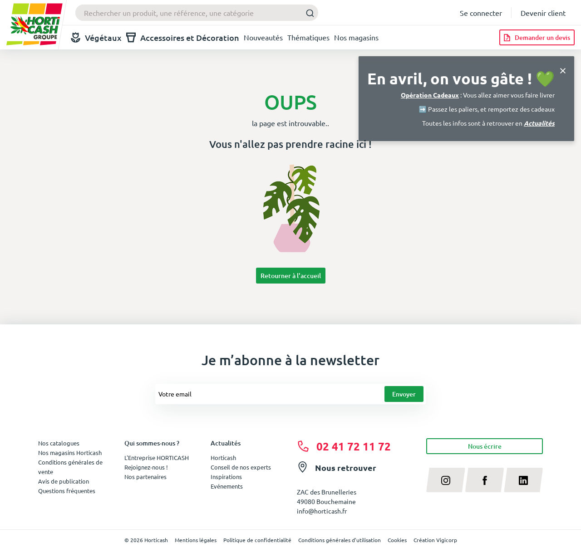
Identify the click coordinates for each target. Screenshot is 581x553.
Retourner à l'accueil (291, 275)
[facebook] (484, 480)
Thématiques (308, 37)
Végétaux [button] (96, 37)
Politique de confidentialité (257, 539)
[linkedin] (523, 480)
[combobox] (196, 13)
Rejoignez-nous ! (146, 467)
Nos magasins (356, 37)
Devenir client (543, 12)
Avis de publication (63, 481)
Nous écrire (485, 446)
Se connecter (481, 12)
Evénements (227, 486)
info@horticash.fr (322, 511)
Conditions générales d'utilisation (339, 539)
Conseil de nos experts (241, 467)
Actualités (539, 123)
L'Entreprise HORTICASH (156, 457)
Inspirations (226, 476)
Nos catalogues (58, 443)
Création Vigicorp (435, 539)
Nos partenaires (145, 476)
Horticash (223, 457)
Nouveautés (263, 37)
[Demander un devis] (537, 37)
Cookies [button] (397, 539)
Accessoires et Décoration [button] (182, 37)
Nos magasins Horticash (70, 452)
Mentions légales (196, 539)
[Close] (563, 69)
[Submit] (307, 13)
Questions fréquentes (66, 490)
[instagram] (445, 480)
